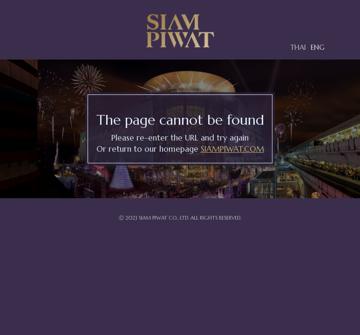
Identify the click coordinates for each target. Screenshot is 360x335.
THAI (298, 47)
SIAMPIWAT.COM (232, 149)
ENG (318, 47)
